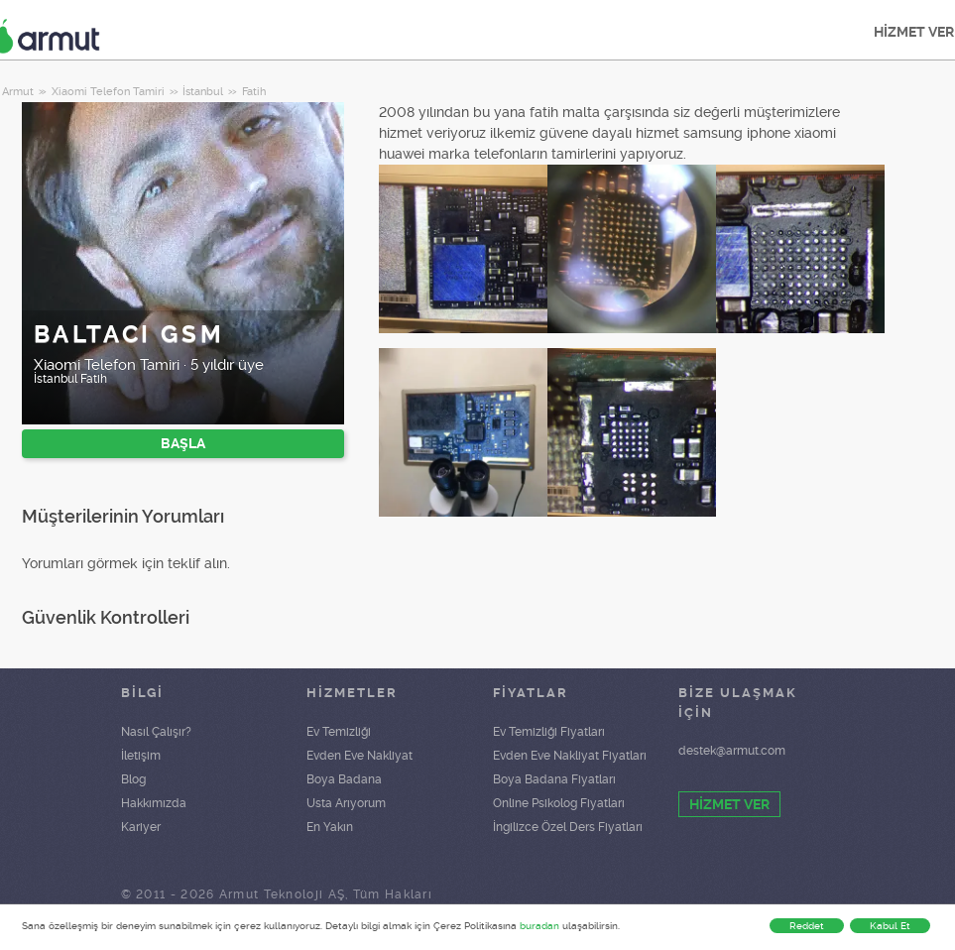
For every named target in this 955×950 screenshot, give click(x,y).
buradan (539, 925)
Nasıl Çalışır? (156, 732)
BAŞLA (183, 443)
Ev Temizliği (338, 732)
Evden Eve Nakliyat (359, 756)
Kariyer (141, 827)
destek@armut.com (731, 751)
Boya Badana (344, 779)
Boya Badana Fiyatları (554, 779)
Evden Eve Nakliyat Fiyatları (570, 756)
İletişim (141, 756)
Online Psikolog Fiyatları (559, 803)
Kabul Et (890, 925)
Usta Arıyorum (346, 803)
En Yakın (329, 827)
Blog (133, 779)
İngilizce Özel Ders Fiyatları (568, 827)
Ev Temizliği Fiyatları (549, 732)
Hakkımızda (153, 803)
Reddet (806, 925)
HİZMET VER (729, 804)
